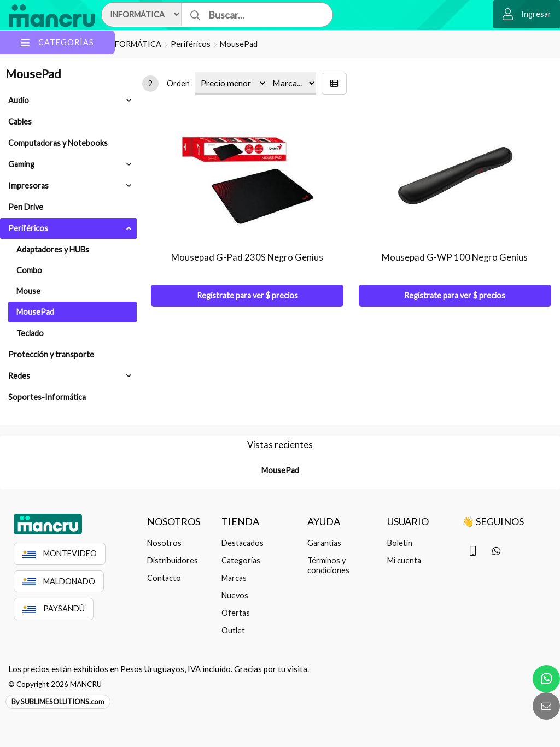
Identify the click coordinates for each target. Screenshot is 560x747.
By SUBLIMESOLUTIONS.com (57, 701)
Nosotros (164, 543)
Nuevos (234, 595)
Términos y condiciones (328, 565)
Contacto (164, 578)
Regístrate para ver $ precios (247, 295)
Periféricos (191, 44)
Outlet (233, 630)
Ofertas (235, 612)
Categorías (240, 560)
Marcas (234, 578)
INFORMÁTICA (134, 44)
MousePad (239, 44)
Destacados (242, 543)
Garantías (324, 543)
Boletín (399, 543)
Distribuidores (172, 560)
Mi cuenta (404, 560)
